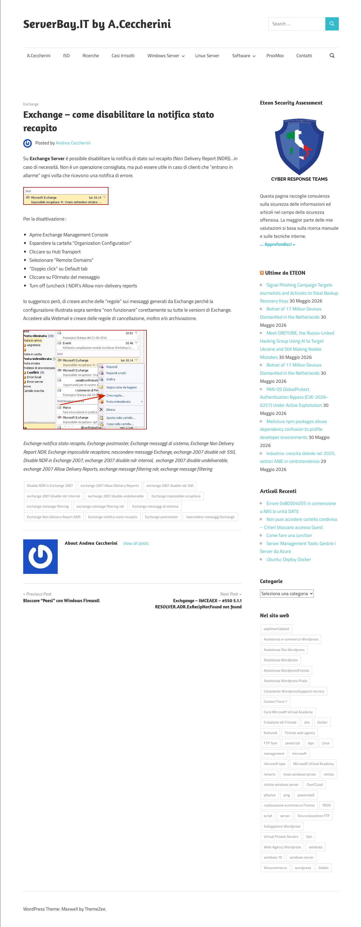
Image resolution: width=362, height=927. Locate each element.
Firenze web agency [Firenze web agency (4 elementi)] (300, 732)
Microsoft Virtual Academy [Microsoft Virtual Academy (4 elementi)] (313, 763)
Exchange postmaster (161, 516)
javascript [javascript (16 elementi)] (292, 743)
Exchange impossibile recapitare (176, 496)
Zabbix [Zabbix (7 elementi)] (324, 867)
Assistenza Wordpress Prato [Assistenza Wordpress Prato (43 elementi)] (285, 680)
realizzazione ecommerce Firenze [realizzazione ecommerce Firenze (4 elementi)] (289, 805)
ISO (66, 55)
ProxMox (275, 55)
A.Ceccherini (38, 55)
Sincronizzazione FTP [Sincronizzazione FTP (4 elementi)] (314, 815)
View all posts (135, 543)
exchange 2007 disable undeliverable (116, 496)
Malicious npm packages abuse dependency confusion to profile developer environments (293, 429)
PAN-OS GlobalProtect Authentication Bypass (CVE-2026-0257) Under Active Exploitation (294, 397)
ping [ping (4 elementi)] (287, 794)
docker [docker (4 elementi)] (322, 722)
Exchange (31, 104)
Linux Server (207, 55)
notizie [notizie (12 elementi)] (329, 774)
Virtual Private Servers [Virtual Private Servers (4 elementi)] (281, 836)
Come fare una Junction (289, 535)
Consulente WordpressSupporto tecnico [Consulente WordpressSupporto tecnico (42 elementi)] (294, 691)
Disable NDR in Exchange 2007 (50, 485)
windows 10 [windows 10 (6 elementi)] (273, 857)
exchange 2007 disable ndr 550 (169, 485)
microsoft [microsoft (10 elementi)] (299, 753)
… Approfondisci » (277, 244)
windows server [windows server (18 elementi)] (302, 857)
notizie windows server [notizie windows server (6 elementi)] (281, 784)
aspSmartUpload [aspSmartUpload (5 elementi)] (276, 628)
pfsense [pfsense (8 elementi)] (270, 794)
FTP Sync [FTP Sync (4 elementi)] (271, 743)
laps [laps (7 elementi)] (311, 743)
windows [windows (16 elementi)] (315, 846)
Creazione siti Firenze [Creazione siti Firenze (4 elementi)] (280, 722)
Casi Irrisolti (123, 55)
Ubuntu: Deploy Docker (289, 559)
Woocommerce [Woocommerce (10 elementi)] (275, 867)
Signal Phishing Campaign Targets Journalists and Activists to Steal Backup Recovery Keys (299, 293)
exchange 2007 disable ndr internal (53, 496)
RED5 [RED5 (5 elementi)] (327, 805)
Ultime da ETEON (285, 272)
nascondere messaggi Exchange (210, 516)
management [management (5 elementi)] (274, 753)
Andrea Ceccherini (73, 142)
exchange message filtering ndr (100, 506)
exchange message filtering (48, 506)
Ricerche (91, 55)
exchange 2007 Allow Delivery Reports (110, 485)
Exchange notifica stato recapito (112, 516)
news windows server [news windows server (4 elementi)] (299, 774)
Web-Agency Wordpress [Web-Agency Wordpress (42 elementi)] (282, 846)
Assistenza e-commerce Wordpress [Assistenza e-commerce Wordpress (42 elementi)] (291, 639)
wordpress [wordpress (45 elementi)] (303, 867)
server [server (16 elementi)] (285, 815)
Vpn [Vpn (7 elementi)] (309, 836)
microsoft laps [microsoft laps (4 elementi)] (274, 763)
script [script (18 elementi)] (268, 815)
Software (244, 55)
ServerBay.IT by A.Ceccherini (97, 23)
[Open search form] (332, 55)
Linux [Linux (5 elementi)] (326, 743)
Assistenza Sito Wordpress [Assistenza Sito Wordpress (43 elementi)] (284, 649)
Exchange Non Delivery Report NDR (53, 516)
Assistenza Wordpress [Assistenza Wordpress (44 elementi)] (281, 660)
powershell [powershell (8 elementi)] (306, 794)
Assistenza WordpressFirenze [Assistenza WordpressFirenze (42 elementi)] (286, 670)
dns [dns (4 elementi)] (307, 722)
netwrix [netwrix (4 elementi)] (269, 774)
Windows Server (166, 55)
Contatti (304, 55)
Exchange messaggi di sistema (155, 506)
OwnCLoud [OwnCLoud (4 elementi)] (315, 784)
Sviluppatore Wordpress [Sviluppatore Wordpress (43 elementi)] (282, 826)
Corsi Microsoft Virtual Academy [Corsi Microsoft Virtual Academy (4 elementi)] (288, 711)
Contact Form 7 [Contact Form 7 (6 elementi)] (275, 701)
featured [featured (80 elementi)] (270, 732)
